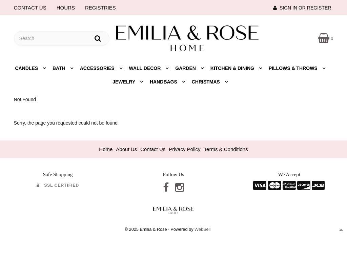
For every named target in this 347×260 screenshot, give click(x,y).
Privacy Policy (184, 149)
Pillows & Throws (294, 68)
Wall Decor (145, 68)
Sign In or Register (302, 8)
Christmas (206, 82)
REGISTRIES (100, 8)
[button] (325, 38)
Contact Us (152, 149)
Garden (186, 68)
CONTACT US (30, 8)
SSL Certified (58, 185)
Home (106, 149)
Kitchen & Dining (233, 68)
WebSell (202, 229)
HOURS (66, 8)
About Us (126, 149)
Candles (27, 68)
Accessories (98, 68)
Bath (60, 68)
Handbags (164, 82)
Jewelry (125, 82)
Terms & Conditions (226, 149)
